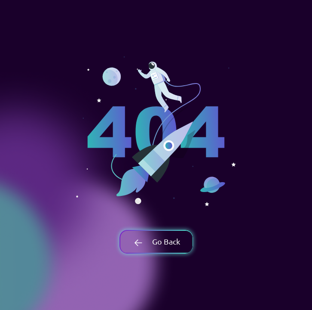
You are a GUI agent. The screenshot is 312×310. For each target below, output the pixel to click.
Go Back (156, 241)
